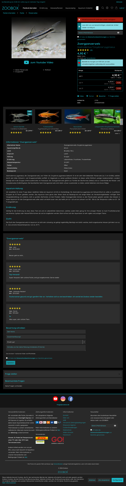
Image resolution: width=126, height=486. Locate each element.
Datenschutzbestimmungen (97, 37)
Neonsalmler (77, 127)
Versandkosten (58, 464)
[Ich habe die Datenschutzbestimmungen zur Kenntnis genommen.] (78, 36)
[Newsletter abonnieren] (115, 426)
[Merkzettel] (112, 8)
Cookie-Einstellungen (70, 427)
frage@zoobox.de (63, 405)
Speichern (10, 363)
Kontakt (65, 415)
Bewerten (100, 96)
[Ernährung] (43, 8)
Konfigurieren (117, 480)
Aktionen (119, 2)
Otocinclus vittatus (107, 129)
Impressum (67, 435)
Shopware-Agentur (69, 425)
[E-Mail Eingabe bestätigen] (118, 33)
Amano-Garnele (18, 127)
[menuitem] (107, 8)
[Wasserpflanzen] (56, 8)
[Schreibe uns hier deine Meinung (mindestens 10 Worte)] (46, 348)
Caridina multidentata (19, 129)
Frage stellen (114, 96)
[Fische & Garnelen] (29, 8)
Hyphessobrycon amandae (48, 129)
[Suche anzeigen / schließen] (103, 8)
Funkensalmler (48, 127)
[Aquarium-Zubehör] (85, 8)
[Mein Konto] (107, 8)
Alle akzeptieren (104, 480)
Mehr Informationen (9, 483)
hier (26, 457)
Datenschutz (67, 430)
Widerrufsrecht (68, 432)
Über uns (66, 418)
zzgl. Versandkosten (89, 58)
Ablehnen (92, 480)
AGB (64, 420)
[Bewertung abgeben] (46, 342)
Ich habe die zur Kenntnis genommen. (30, 358)
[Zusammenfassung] (46, 337)
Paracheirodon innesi (78, 129)
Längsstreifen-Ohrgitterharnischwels (107, 127)
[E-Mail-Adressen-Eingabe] (95, 33)
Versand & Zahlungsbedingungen (74, 423)
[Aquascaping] (70, 8)
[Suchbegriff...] (103, 12)
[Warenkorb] (119, 8)
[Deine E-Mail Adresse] (101, 426)
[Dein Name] (46, 332)
